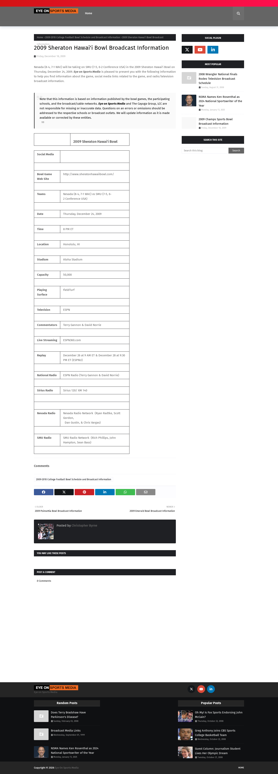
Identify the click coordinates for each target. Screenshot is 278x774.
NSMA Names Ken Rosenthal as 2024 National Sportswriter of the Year (220, 101)
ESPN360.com (72, 340)
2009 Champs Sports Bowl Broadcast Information (216, 121)
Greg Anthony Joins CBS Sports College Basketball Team (215, 733)
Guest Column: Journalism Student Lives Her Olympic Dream (217, 751)
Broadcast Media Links (66, 730)
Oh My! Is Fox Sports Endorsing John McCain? (219, 715)
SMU (88, 67)
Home (40, 37)
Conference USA (113, 67)
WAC (58, 67)
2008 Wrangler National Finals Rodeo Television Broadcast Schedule (218, 78)
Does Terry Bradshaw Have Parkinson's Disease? (68, 715)
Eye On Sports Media (67, 767)
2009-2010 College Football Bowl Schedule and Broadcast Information (82, 37)
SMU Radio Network (76, 438)
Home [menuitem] (88, 13)
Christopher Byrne (84, 525)
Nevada (39, 67)
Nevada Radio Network (78, 413)
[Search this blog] (205, 151)
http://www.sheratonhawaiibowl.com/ (88, 174)
